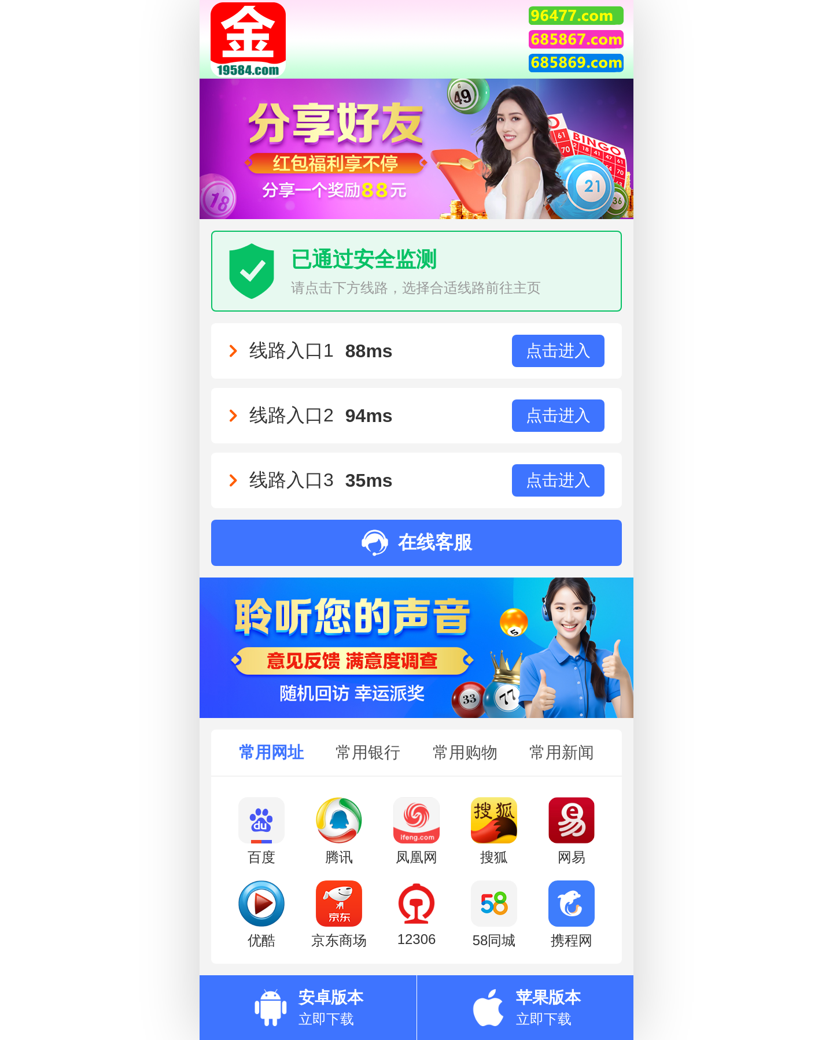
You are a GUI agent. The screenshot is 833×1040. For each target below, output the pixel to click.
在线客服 (416, 543)
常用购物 (465, 752)
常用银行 (368, 752)
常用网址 (271, 752)
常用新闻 (561, 752)
